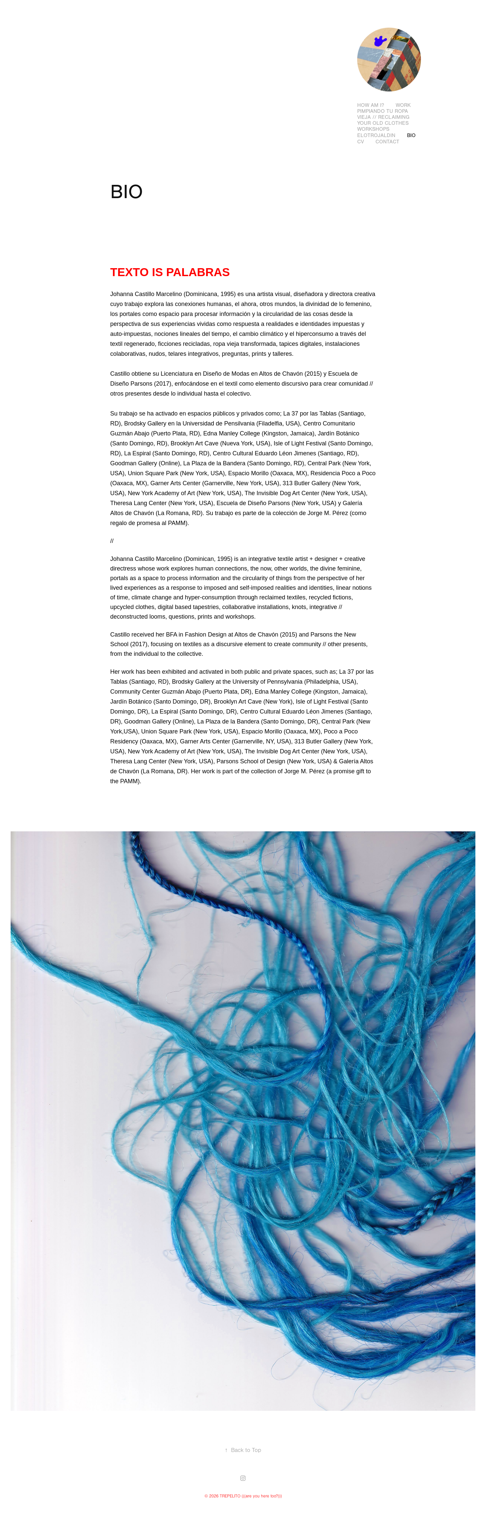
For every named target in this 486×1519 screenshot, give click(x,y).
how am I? (370, 105)
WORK (403, 105)
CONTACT (387, 142)
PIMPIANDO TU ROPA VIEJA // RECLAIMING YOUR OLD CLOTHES (383, 117)
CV (360, 142)
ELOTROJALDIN (376, 135)
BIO (411, 135)
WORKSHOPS (373, 129)
